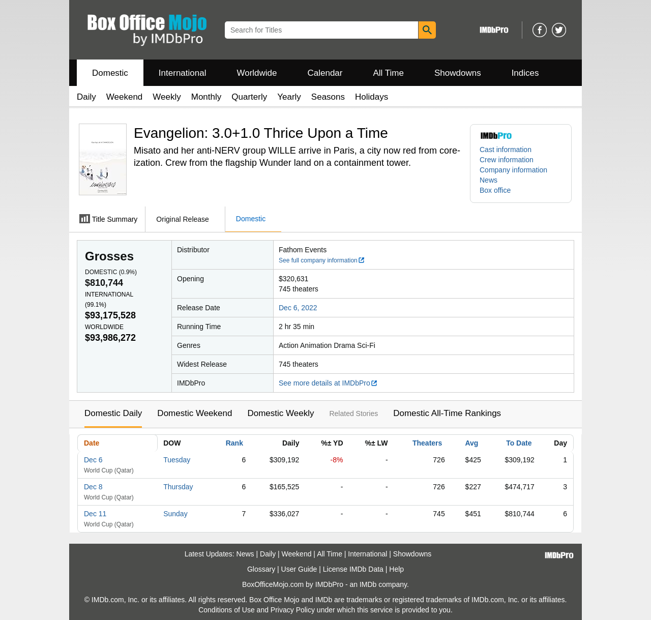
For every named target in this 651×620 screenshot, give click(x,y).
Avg (471, 443)
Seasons (328, 97)
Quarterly (249, 97)
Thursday (178, 487)
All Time (388, 73)
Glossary (261, 569)
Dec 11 (95, 514)
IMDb (368, 584)
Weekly (167, 97)
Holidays (371, 97)
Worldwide (256, 73)
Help (396, 569)
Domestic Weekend (194, 413)
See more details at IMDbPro (328, 383)
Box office (495, 190)
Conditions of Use (226, 610)
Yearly (289, 97)
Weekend (124, 97)
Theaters (427, 443)
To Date (518, 443)
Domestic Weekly (280, 413)
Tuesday (176, 460)
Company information (513, 170)
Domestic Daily (113, 413)
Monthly (206, 97)
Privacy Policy (293, 610)
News (488, 180)
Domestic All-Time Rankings (447, 413)
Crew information (507, 160)
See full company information (322, 260)
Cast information (505, 149)
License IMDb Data (353, 569)
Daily (86, 97)
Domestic (110, 73)
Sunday (175, 514)
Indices (525, 73)
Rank (234, 443)
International (182, 73)
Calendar (325, 73)
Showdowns (457, 73)
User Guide (299, 569)
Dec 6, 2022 (298, 308)
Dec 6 (93, 460)
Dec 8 (93, 487)
